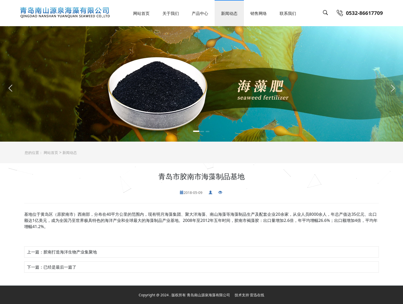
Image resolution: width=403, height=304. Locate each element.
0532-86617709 (364, 12)
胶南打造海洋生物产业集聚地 (70, 252)
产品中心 (200, 13)
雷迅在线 (257, 294)
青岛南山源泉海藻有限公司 (208, 294)
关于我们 (170, 13)
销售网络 (258, 13)
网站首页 (141, 13)
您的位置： (34, 152)
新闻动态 (229, 13)
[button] (10, 88)
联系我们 (288, 13)
